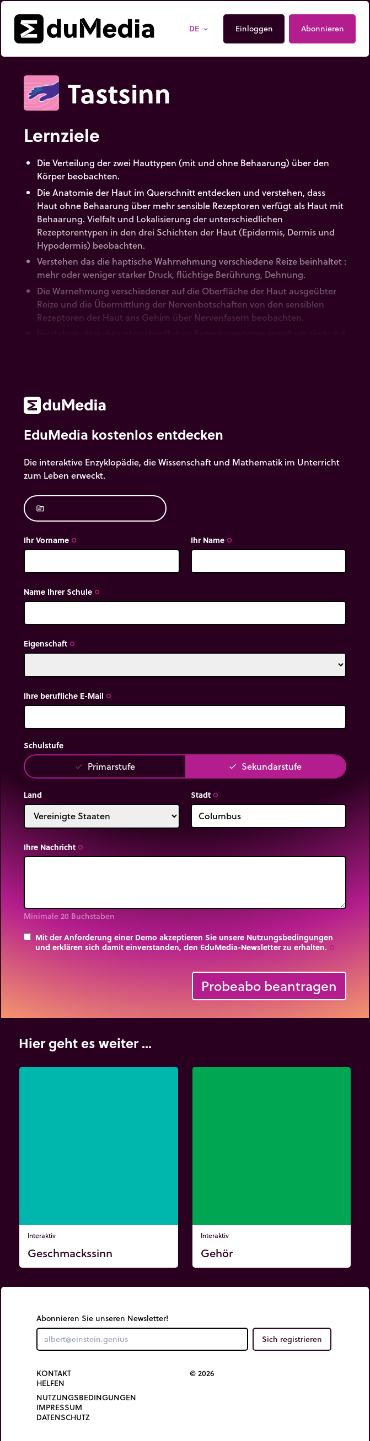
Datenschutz (63, 1417)
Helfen (50, 1383)
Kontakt (53, 1373)
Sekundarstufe (265, 766)
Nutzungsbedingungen (86, 1397)
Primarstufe (104, 766)
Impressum (59, 1407)
